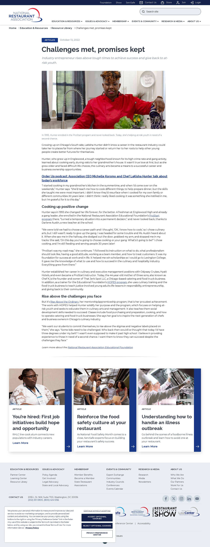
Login (195, 2)
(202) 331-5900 (35, 500)
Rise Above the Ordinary (64, 301)
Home (12, 28)
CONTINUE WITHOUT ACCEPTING (97, 511)
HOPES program (117, 282)
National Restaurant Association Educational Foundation (100, 347)
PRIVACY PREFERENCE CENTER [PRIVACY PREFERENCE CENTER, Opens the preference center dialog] (97, 534)
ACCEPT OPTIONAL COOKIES (97, 518)
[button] (67, 21)
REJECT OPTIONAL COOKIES (97, 526)
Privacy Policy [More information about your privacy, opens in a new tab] (32, 528)
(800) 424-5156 (51, 500)
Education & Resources (34, 28)
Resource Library (61, 28)
